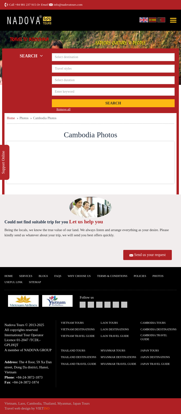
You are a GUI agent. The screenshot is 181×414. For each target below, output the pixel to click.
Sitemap (35, 282)
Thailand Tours (73, 350)
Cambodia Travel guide (153, 337)
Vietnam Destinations (78, 329)
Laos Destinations (115, 329)
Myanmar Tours (113, 350)
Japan (77, 403)
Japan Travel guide (155, 364)
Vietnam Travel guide (78, 336)
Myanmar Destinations (118, 357)
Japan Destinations (155, 357)
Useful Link (13, 282)
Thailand (49, 403)
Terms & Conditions (112, 276)
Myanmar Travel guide (118, 364)
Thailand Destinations (78, 357)
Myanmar (64, 403)
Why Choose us (79, 276)
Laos (21, 403)
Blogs (43, 276)
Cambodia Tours (153, 322)
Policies (140, 276)
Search (113, 103)
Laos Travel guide (115, 336)
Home (8, 276)
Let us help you (86, 222)
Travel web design (17, 408)
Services (25, 276)
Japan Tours (149, 350)
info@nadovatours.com (68, 4)
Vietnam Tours (72, 322)
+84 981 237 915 (25, 4)
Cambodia (34, 403)
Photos (157, 276)
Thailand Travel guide (78, 364)
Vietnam (10, 403)
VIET (42, 408)
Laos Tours (109, 322)
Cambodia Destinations (158, 329)
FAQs (57, 276)
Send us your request (150, 255)
